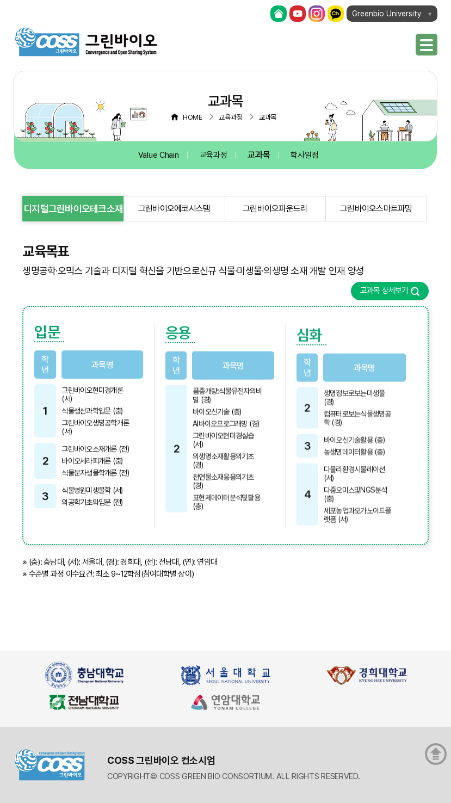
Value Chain (158, 155)
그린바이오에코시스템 (174, 208)
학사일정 (304, 155)
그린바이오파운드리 (275, 208)
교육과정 (213, 155)
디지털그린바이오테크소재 (73, 208)
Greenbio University (386, 13)
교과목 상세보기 (384, 290)
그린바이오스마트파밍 (376, 208)
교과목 (259, 155)
